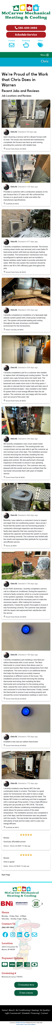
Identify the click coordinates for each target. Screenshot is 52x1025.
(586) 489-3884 (8, 927)
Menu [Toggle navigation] (45, 55)
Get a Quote (26, 993)
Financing (35, 1013)
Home (4, 1010)
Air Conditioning (23, 1010)
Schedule (25, 1013)
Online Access (20, 1022)
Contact (44, 1013)
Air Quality (44, 1010)
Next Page (6, 875)
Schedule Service (26, 34)
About (11, 1010)
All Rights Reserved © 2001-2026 (33, 1022)
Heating (34, 1010)
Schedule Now (26, 985)
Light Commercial (12, 1013)
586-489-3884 (26, 28)
